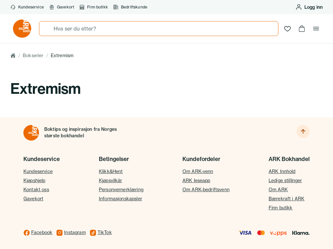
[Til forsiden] (31, 133)
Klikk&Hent (111, 171)
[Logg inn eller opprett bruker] (309, 7)
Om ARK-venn (197, 171)
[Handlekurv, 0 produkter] (302, 28)
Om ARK (278, 190)
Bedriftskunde (130, 7)
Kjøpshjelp (34, 180)
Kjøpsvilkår (110, 180)
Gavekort (33, 199)
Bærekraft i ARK (286, 199)
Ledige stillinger (285, 180)
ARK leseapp (196, 180)
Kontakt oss (36, 190)
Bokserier (33, 55)
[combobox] (158, 28)
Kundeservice (27, 7)
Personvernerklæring (121, 190)
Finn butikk (93, 7)
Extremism (62, 55)
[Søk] (46, 28)
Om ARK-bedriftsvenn (206, 190)
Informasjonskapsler (120, 199)
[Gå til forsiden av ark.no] (22, 28)
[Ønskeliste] (287, 28)
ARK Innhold (282, 171)
